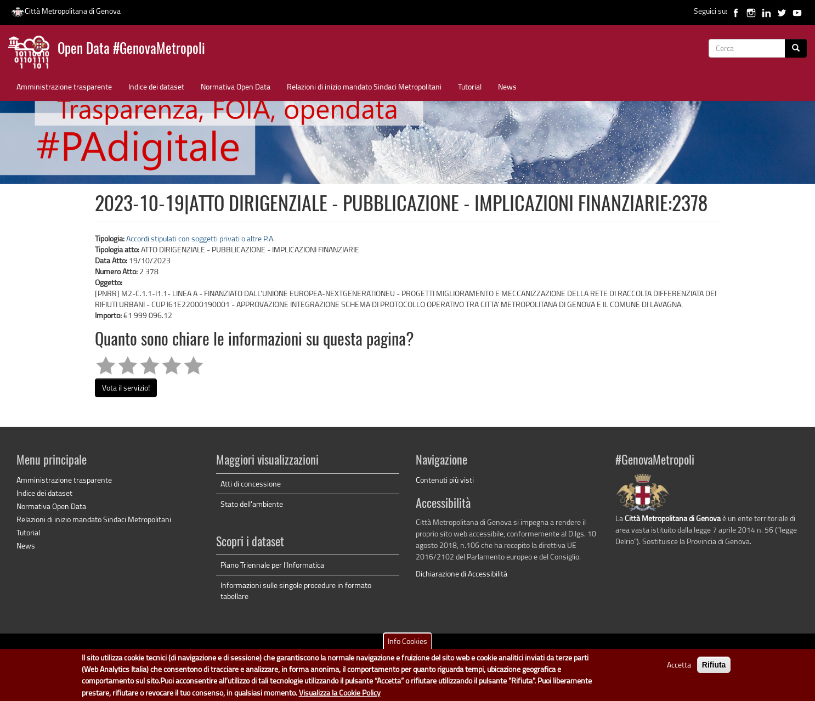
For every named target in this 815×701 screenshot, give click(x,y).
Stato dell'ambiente (251, 504)
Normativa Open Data (235, 86)
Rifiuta (714, 669)
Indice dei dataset (156, 86)
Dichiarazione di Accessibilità (461, 573)
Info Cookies (407, 645)
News (507, 86)
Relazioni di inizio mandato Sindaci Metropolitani (364, 86)
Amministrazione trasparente (64, 86)
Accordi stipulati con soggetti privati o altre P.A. (200, 238)
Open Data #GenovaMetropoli (131, 49)
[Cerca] (796, 48)
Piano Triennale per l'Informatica (272, 564)
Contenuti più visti (445, 479)
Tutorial (470, 86)
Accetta (679, 669)
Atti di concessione (250, 483)
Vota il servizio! (126, 387)
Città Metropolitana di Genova (66, 10)
